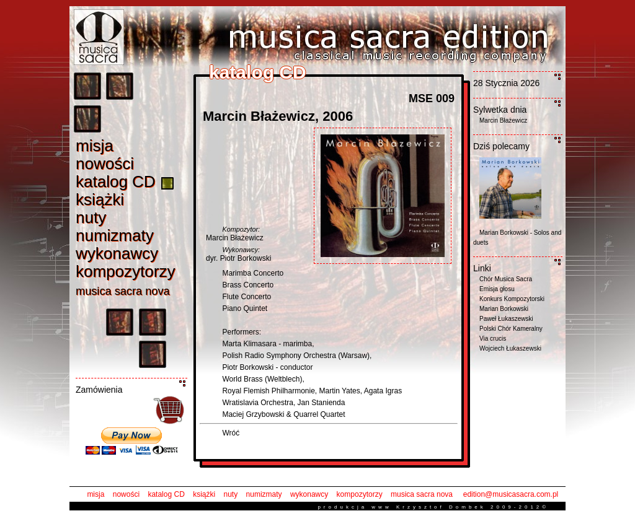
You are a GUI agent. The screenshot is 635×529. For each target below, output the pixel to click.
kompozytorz (125, 271)
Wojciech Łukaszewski (510, 348)
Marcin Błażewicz (235, 238)
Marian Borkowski (503, 308)
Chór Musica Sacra (505, 279)
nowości (126, 494)
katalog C (116, 181)
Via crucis (492, 338)
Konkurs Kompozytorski (511, 298)
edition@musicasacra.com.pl (511, 494)
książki (204, 494)
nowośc (105, 163)
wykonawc (117, 253)
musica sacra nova (422, 494)
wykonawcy (309, 494)
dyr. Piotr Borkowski (238, 258)
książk (100, 199)
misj (94, 145)
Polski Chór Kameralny (511, 328)
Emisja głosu (497, 289)
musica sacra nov (123, 291)
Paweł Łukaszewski (506, 318)
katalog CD (166, 494)
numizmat (115, 235)
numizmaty (264, 494)
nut (91, 217)
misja (95, 494)
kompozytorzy (360, 494)
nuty (231, 494)
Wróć (230, 433)
